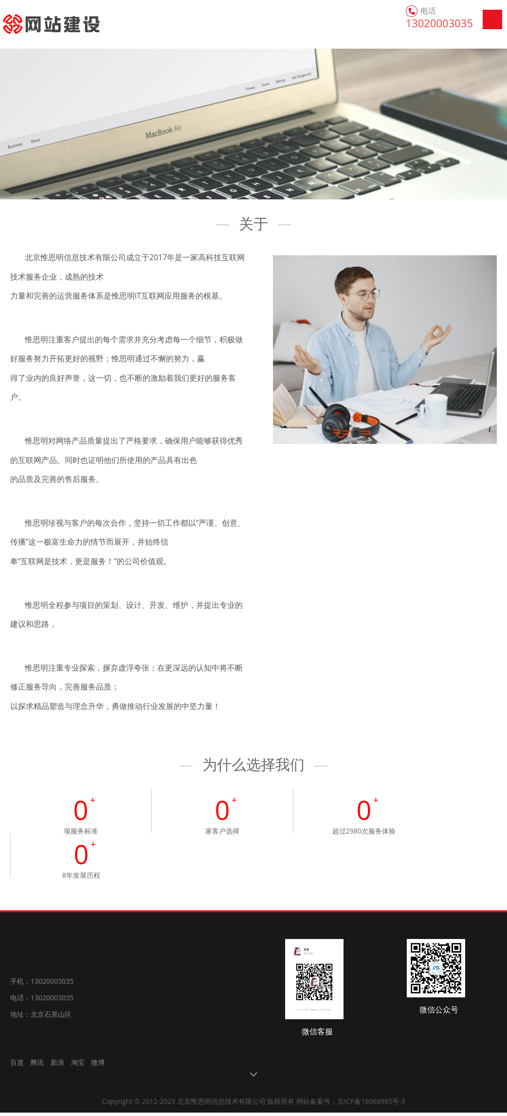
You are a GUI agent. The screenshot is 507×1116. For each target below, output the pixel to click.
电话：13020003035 (41, 1001)
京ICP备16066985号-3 (371, 1104)
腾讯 (37, 1065)
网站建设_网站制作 (40, 24)
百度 (17, 1065)
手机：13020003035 (41, 985)
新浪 (57, 1065)
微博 (98, 1065)
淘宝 (78, 1065)
